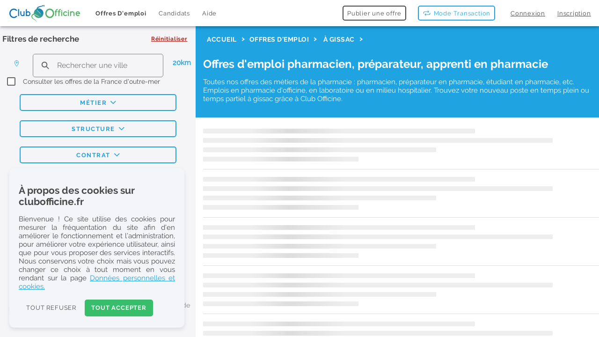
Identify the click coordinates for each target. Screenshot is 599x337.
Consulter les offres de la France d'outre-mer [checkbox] (91, 81)
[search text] (98, 65)
